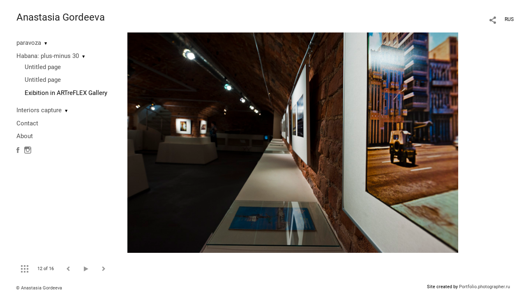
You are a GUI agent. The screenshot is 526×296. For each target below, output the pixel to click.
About (24, 136)
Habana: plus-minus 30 (47, 56)
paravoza (28, 42)
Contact (27, 123)
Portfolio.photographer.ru (484, 286)
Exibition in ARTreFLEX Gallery (66, 93)
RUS (509, 19)
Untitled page (43, 67)
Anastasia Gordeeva (60, 17)
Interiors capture (39, 110)
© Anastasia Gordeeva (39, 288)
